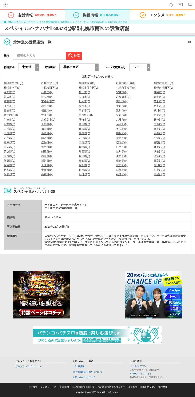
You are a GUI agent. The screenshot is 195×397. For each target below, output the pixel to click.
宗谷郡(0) (47, 147)
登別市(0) (121, 115)
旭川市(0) (84, 92)
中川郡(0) (159, 165)
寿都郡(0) (84, 133)
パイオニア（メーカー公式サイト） (66, 204)
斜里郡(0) (47, 151)
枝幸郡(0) (84, 147)
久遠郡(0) (9, 133)
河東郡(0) (9, 165)
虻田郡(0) (84, 156)
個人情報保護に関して (83, 387)
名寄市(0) (159, 106)
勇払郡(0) (121, 156)
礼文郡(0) (121, 147)
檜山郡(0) (47, 128)
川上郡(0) (159, 169)
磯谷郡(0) (121, 133)
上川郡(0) (47, 165)
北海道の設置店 (97, 22)
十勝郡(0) (47, 169)
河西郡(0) (84, 165)
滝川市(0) (121, 110)
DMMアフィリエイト (141, 373)
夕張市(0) (84, 96)
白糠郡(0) (47, 174)
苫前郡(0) (9, 147)
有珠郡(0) (9, 156)
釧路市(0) (159, 92)
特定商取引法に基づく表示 (111, 387)
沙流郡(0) (159, 156)
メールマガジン (138, 366)
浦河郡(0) (47, 160)
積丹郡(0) (47, 138)
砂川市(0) (159, 110)
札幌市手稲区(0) (125, 87)
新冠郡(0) (9, 160)
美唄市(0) (121, 101)
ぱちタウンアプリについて (29, 366)
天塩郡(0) (9, 151)
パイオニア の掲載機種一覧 (61, 208)
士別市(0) (121, 106)
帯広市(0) (9, 96)
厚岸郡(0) (121, 169)
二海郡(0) (159, 124)
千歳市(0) (84, 110)
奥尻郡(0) (121, 128)
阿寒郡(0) (9, 174)
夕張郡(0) (159, 138)
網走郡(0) (159, 151)
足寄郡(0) (9, 169)
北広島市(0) (48, 119)
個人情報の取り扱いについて (88, 372)
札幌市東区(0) (87, 83)
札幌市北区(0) (49, 83)
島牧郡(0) (47, 133)
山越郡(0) (9, 128)
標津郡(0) (121, 174)
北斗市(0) (121, 119)
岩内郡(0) (159, 133)
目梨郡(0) (159, 174)
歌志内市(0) (11, 115)
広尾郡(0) (121, 165)
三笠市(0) (9, 110)
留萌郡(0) (159, 142)
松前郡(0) (9, 124)
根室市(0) (47, 110)
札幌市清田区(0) (163, 87)
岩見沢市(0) (123, 96)
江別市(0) (9, 106)
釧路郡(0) (84, 169)
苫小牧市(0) (48, 101)
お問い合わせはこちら (84, 377)
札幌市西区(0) (49, 87)
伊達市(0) (9, 119)
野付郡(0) (84, 174)
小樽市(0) (47, 92)
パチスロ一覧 (79, 22)
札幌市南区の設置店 (117, 22)
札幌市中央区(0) (13, 83)
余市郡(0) (121, 138)
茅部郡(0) (121, 124)
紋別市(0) (84, 106)
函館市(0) (9, 92)
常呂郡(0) (84, 151)
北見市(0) (47, 96)
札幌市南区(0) (12, 87)
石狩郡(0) (159, 119)
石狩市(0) (84, 119)
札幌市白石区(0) (125, 83)
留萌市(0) (9, 101)
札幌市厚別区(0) (88, 87)
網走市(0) (159, 96)
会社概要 (32, 387)
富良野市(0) (86, 115)
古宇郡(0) (9, 138)
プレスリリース (48, 387)
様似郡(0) (84, 160)
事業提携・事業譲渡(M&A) (141, 387)
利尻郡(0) (159, 147)
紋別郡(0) (121, 151)
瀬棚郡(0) (159, 128)
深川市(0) (47, 115)
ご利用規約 (78, 366)
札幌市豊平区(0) (163, 83)
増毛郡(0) (121, 142)
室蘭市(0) (121, 92)
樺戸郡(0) (9, 142)
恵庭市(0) (159, 115)
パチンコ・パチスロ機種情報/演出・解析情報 (48, 22)
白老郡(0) (47, 156)
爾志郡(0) (84, 128)
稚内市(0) (84, 101)
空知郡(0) (47, 142)
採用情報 (163, 387)
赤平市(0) (47, 106)
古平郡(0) (84, 138)
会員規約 (64, 387)
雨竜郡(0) (84, 142)
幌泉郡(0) (121, 160)
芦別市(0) (159, 101)
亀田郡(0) (84, 124)
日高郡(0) (159, 160)
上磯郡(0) (47, 124)
